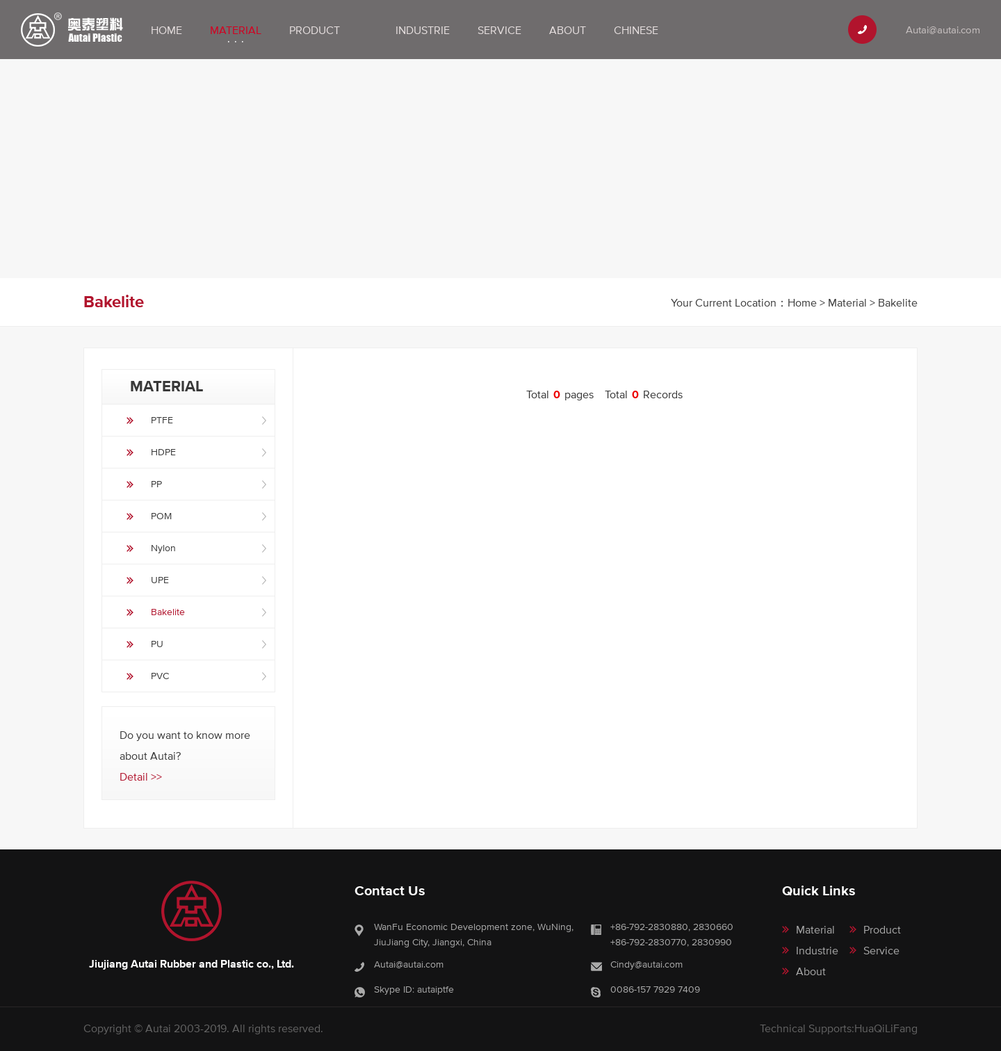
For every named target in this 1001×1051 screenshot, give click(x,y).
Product (314, 30)
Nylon (163, 547)
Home (166, 30)
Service (499, 30)
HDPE (163, 451)
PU (157, 643)
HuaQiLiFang (886, 1028)
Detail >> (141, 776)
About (567, 30)
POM (161, 515)
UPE (160, 579)
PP (156, 483)
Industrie (423, 30)
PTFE (162, 419)
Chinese (636, 30)
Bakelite (168, 611)
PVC (160, 675)
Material (235, 30)
